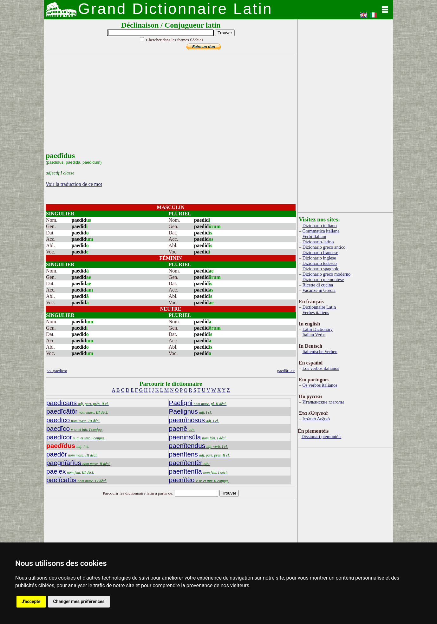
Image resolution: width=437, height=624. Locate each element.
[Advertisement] (169, 106)
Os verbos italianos (319, 385)
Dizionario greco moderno (326, 274)
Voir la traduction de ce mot (74, 184)
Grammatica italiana (320, 230)
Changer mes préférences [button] (79, 601)
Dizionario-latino (318, 241)
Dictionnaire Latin (319, 307)
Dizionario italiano (319, 225)
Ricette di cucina (317, 284)
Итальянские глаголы (323, 401)
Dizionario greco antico (323, 247)
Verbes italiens (315, 312)
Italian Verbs (313, 334)
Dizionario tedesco (319, 263)
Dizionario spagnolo (320, 268)
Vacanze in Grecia (319, 290)
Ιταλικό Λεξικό (316, 418)
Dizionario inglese (319, 257)
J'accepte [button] (31, 601)
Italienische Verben (319, 351)
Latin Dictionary (317, 329)
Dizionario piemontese (323, 279)
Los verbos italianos (320, 368)
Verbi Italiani (314, 236)
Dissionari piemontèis (321, 436)
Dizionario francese (320, 252)
